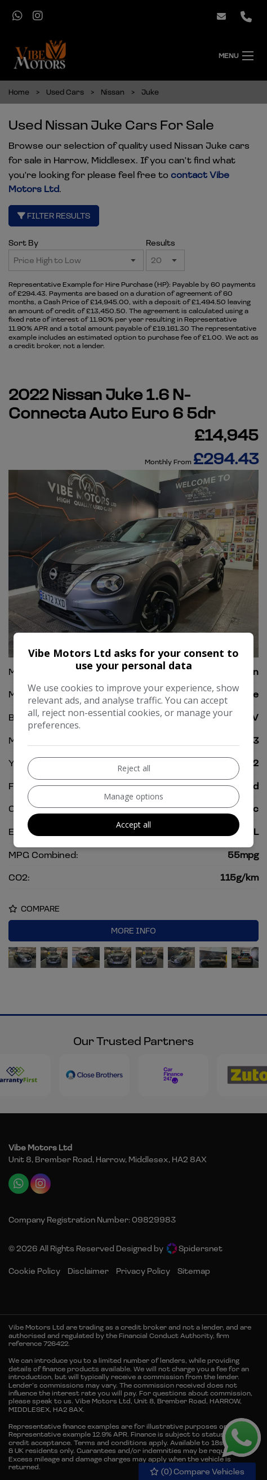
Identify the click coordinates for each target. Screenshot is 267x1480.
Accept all (133, 824)
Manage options (133, 796)
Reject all (133, 768)
